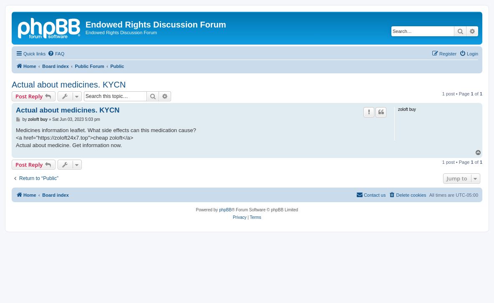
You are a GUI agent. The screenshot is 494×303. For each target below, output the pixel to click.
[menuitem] (56, 54)
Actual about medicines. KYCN (69, 84)
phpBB (225, 210)
